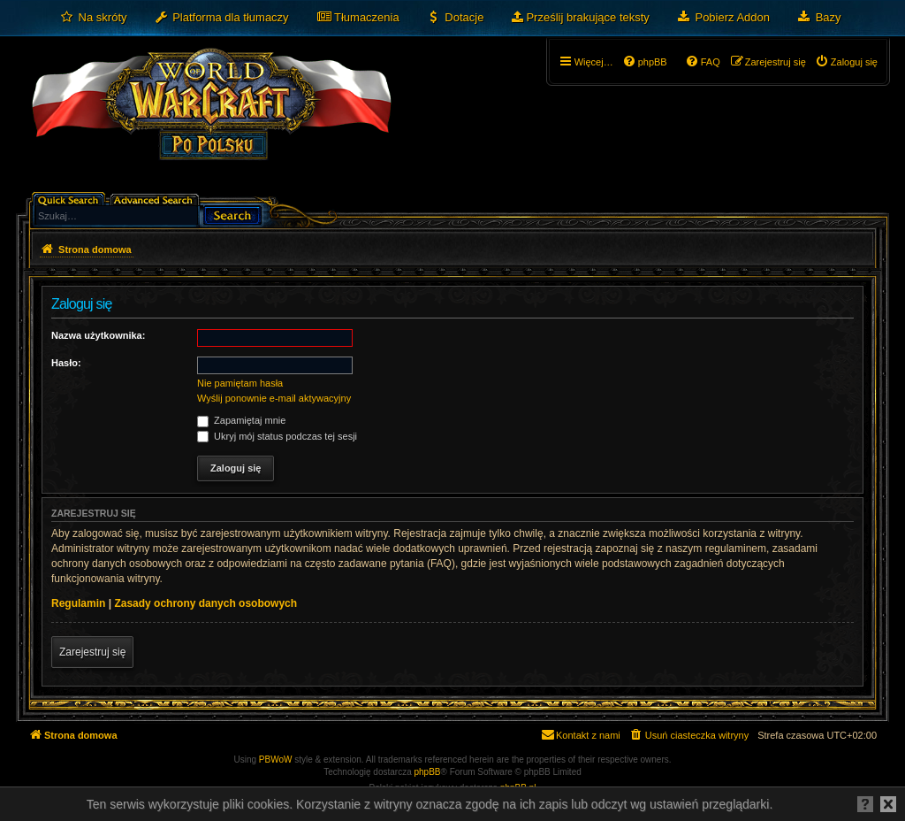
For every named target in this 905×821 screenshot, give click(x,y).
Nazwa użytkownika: (98, 335)
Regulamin (78, 603)
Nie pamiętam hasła (240, 383)
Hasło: (66, 362)
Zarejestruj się (92, 652)
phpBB (427, 772)
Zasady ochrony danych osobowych (205, 603)
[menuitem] (93, 17)
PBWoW (276, 759)
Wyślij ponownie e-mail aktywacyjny (274, 398)
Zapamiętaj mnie (241, 420)
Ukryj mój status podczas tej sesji (277, 436)
